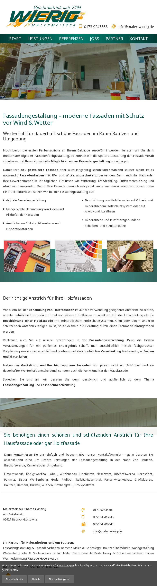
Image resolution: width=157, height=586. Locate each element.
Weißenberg (39, 479)
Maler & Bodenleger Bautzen (93, 548)
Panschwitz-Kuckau (117, 479)
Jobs (94, 38)
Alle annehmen (14, 579)
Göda (54, 479)
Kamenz (22, 485)
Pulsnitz (9, 479)
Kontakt (139, 38)
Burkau (35, 485)
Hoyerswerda (14, 474)
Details (36, 579)
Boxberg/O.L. (63, 485)
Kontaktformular (110, 454)
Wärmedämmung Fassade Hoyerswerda (30, 558)
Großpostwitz (84, 485)
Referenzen (71, 38)
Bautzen (10, 485)
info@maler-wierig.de (136, 26)
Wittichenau (68, 474)
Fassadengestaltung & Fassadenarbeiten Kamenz (37, 548)
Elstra (22, 479)
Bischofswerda (124, 474)
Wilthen (47, 485)
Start (15, 38)
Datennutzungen (64, 565)
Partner (114, 38)
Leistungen (40, 38)
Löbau (52, 474)
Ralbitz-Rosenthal (88, 479)
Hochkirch (86, 474)
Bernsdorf (144, 474)
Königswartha (36, 474)
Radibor (67, 479)
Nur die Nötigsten (59, 579)
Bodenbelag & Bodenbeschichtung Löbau (124, 553)
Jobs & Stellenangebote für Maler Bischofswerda (57, 553)
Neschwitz (103, 474)
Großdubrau (143, 479)
